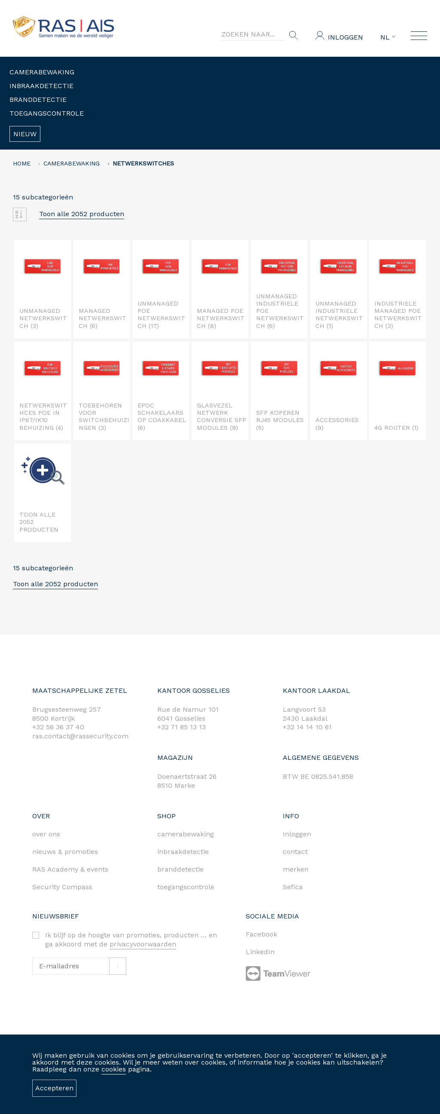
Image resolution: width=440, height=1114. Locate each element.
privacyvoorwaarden (143, 944)
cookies (113, 1069)
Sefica (293, 887)
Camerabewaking (41, 72)
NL (387, 37)
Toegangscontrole (46, 113)
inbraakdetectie (183, 852)
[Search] (253, 34)
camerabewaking (185, 834)
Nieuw (25, 134)
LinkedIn (260, 952)
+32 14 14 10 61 (307, 727)
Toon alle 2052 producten (81, 214)
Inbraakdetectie (41, 86)
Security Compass (62, 887)
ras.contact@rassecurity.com (80, 736)
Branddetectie (38, 99)
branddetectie (180, 869)
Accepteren (54, 1088)
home (22, 163)
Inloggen (345, 37)
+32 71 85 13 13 (181, 727)
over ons (46, 834)
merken (296, 869)
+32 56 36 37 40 (58, 727)
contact (295, 852)
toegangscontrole (185, 887)
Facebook (261, 934)
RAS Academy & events (70, 869)
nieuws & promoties (65, 852)
